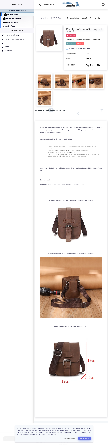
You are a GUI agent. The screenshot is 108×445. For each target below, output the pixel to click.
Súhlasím (84, 438)
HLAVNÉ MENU (46, 4)
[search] (103, 5)
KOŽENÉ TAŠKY (56, 18)
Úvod (43, 18)
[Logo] (71, 4)
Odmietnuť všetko (70, 438)
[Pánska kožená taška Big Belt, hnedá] (49, 26)
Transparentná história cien (78, 49)
